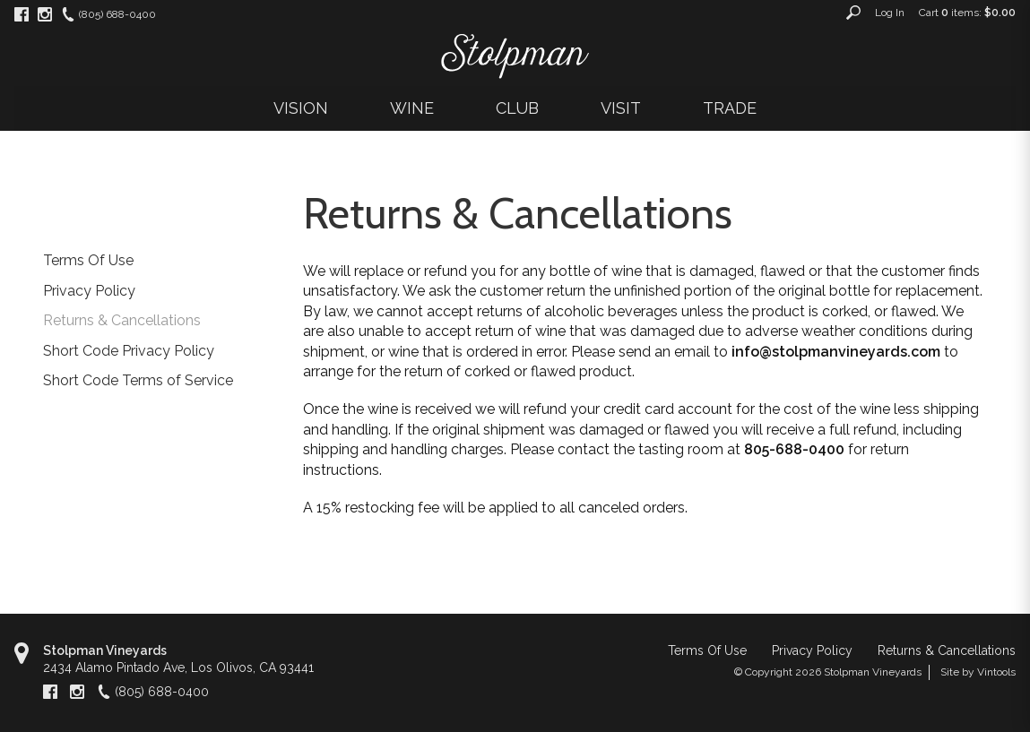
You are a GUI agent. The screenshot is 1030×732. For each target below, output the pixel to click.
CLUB (517, 108)
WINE (412, 108)
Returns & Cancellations (122, 320)
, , (178, 667)
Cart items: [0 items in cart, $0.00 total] (967, 12)
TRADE (730, 108)
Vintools (996, 672)
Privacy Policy (89, 290)
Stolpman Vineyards (105, 650)
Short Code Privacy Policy (128, 350)
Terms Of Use (88, 260)
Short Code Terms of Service (138, 380)
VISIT (621, 108)
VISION (300, 108)
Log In (889, 12)
